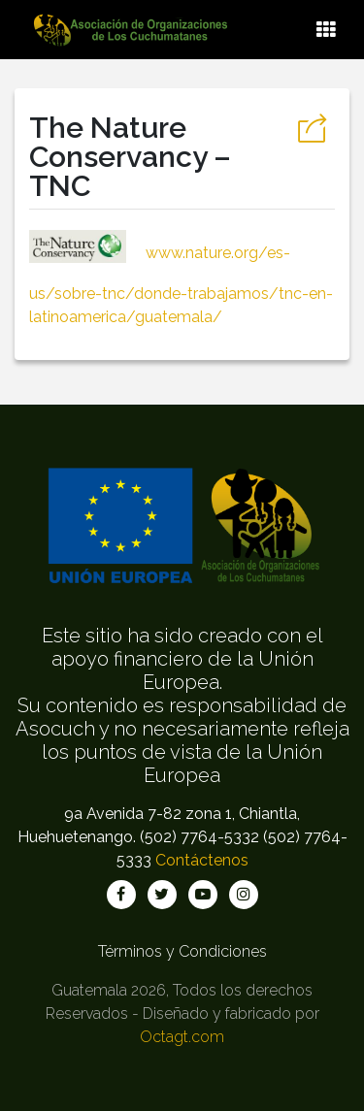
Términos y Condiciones (182, 951)
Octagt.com (182, 1037)
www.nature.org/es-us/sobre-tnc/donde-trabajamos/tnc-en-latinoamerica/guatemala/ (181, 285)
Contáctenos (201, 860)
